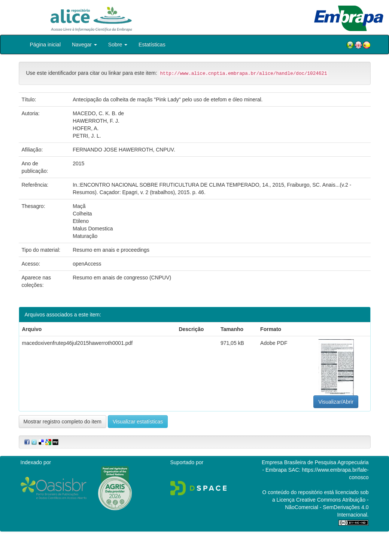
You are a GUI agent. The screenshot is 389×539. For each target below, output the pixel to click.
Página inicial (45, 45)
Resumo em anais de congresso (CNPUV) (122, 278)
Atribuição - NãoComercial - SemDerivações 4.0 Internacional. (326, 507)
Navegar (84, 45)
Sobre (117, 45)
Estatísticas (152, 45)
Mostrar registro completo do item (63, 422)
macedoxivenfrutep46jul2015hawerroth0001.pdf (77, 343)
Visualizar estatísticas (138, 422)
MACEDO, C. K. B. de (98, 113)
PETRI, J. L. (87, 136)
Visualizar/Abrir (335, 402)
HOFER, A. (85, 128)
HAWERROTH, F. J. (96, 121)
